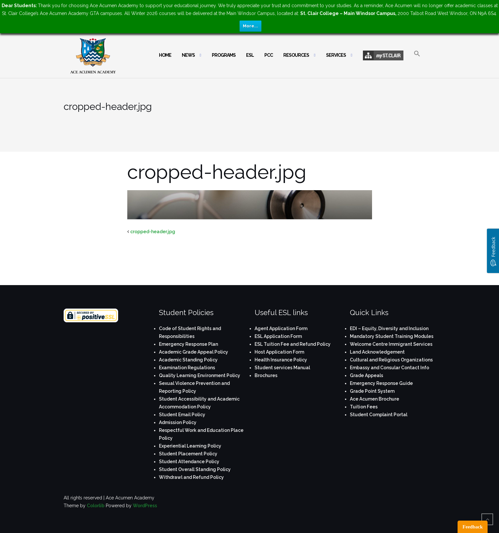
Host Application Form (279, 352)
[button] (417, 59)
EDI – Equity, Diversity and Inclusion (389, 328)
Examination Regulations (187, 367)
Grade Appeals (366, 375)
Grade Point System (372, 391)
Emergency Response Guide (381, 383)
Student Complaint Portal (378, 414)
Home (165, 55)
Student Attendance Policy (189, 461)
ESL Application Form (278, 336)
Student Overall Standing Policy (195, 469)
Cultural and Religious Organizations (391, 359)
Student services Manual (282, 367)
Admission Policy (177, 422)
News (188, 55)
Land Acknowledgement (377, 352)
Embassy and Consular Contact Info (389, 367)
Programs (224, 55)
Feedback (472, 526)
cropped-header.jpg (152, 231)
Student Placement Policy (188, 453)
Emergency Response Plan (188, 344)
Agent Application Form (281, 328)
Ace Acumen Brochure (374, 399)
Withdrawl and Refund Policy (191, 477)
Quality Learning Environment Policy (199, 375)
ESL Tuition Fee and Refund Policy (293, 344)
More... (250, 25)
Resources (296, 55)
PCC (268, 55)
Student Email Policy (182, 414)
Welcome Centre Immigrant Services (391, 344)
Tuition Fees (364, 406)
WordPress (145, 505)
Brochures (266, 375)
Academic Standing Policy (188, 359)
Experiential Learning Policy (190, 446)
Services (336, 55)
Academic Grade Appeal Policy (193, 352)
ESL (250, 55)
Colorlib (95, 505)
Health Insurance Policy (281, 359)
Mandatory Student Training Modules (391, 336)
